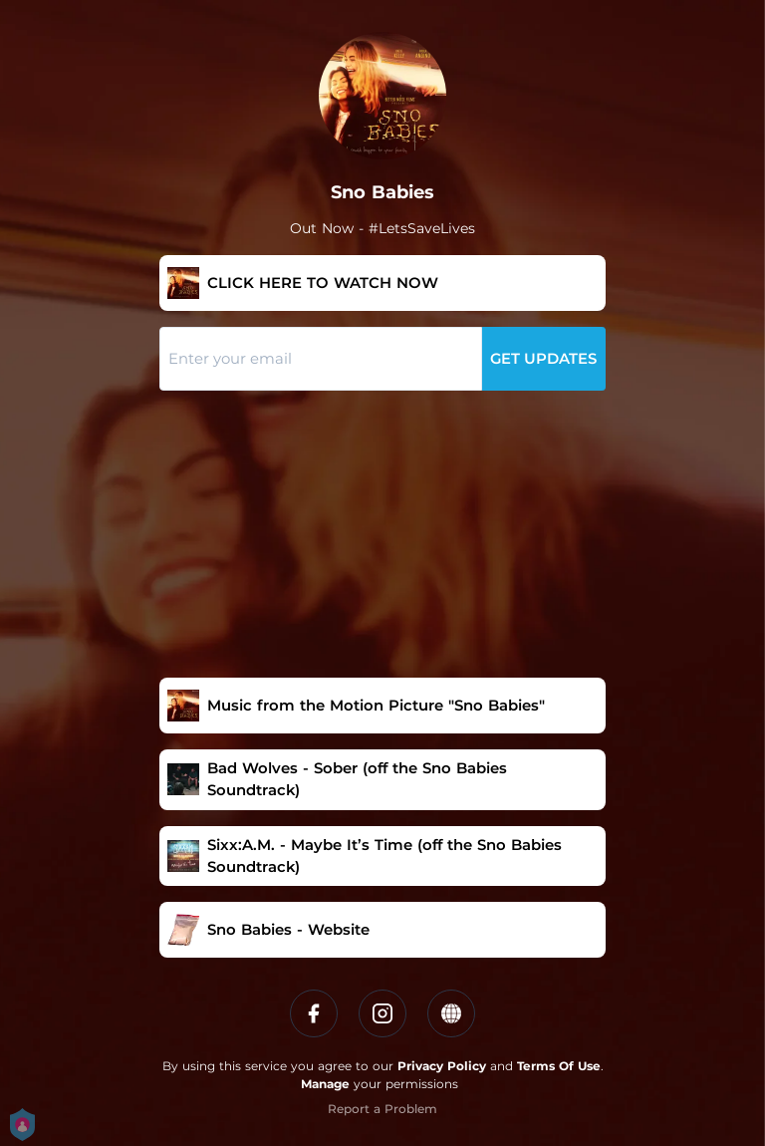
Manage (325, 1083)
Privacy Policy (441, 1065)
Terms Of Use (559, 1065)
